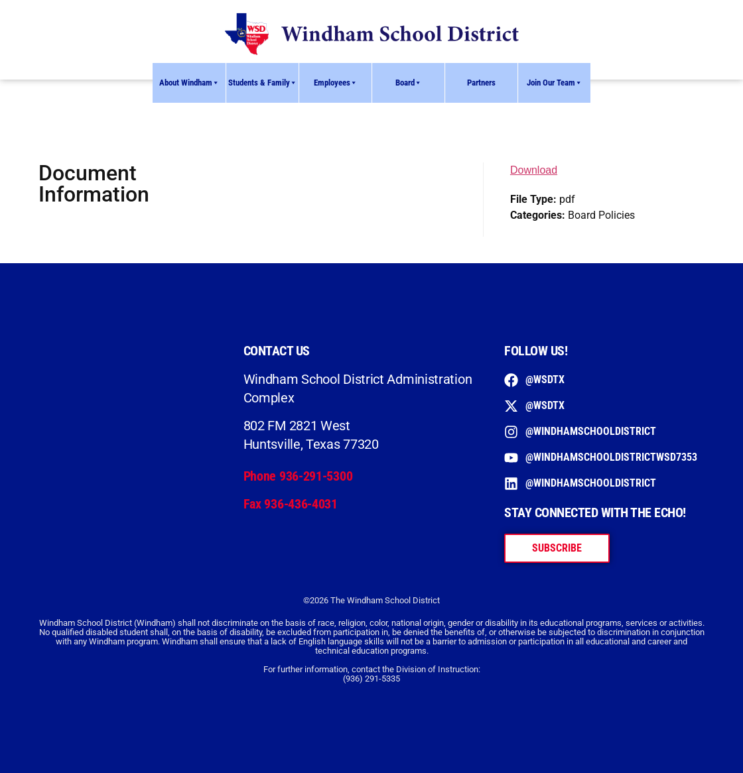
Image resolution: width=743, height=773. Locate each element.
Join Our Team (554, 83)
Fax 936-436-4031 (290, 504)
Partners (481, 83)
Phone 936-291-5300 (298, 476)
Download (533, 170)
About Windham (189, 83)
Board (408, 83)
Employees (336, 83)
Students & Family (262, 83)
